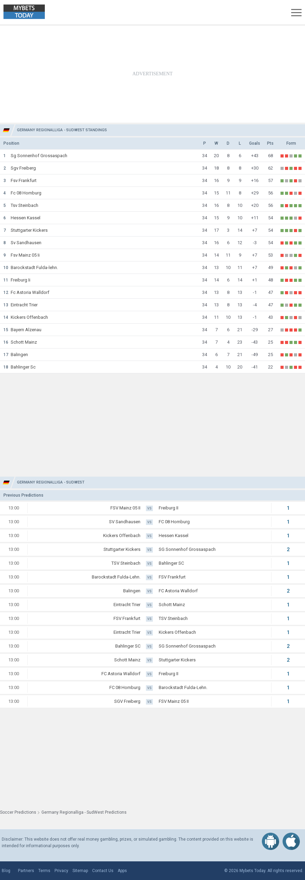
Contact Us (103, 870)
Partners (26, 870)
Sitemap (80, 870)
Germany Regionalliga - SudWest (51, 482)
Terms (44, 870)
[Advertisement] (152, 74)
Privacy (61, 870)
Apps (122, 870)
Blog (6, 870)
